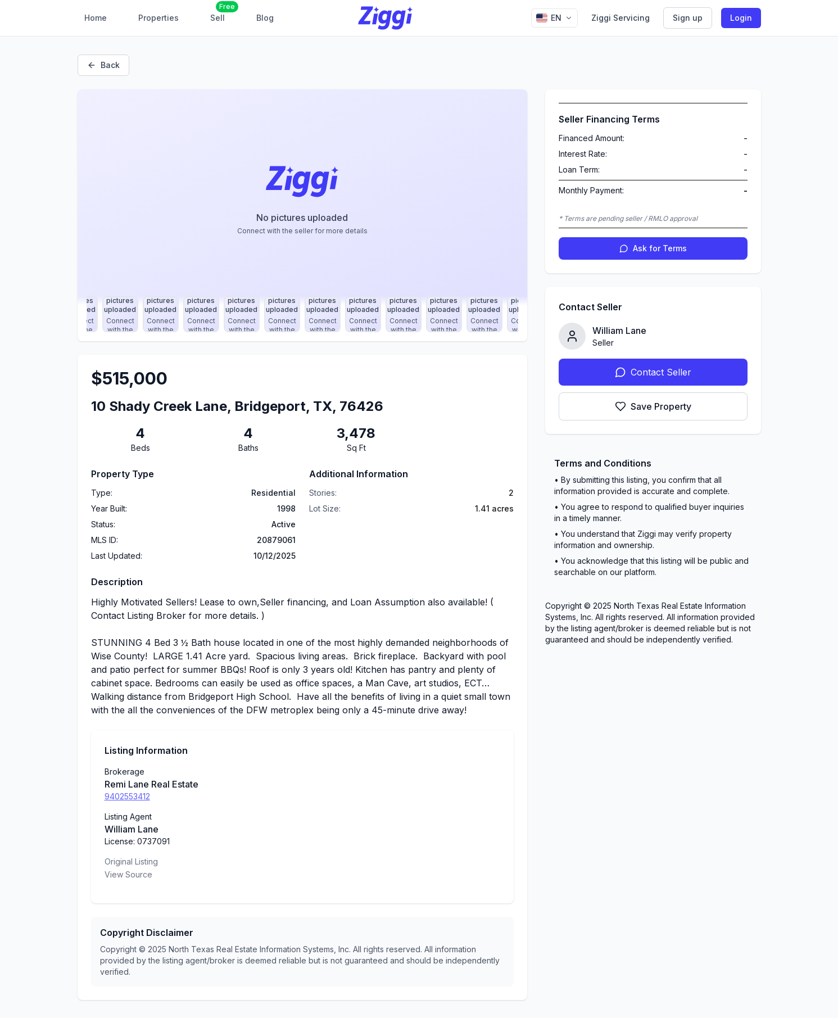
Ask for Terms (653, 248)
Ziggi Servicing (620, 17)
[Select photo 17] (161, 314)
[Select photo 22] (363, 314)
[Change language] (554, 18)
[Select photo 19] (242, 314)
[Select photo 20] (282, 314)
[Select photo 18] (201, 314)
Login (741, 17)
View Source (128, 874)
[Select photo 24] (444, 314)
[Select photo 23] (404, 314)
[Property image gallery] (302, 197)
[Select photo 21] (323, 314)
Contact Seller (653, 372)
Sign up (688, 17)
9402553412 (127, 796)
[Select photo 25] (484, 314)
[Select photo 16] (120, 314)
